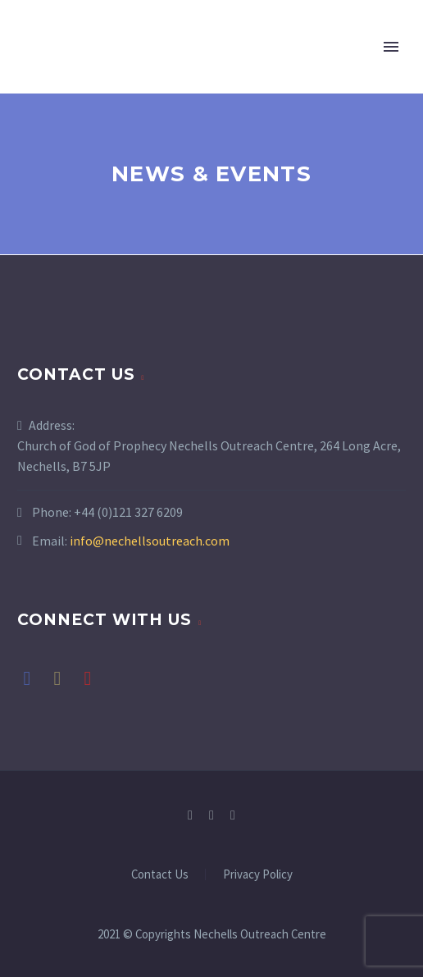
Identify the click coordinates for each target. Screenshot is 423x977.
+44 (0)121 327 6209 (128, 512)
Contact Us (160, 875)
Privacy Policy (258, 875)
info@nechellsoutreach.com (150, 540)
